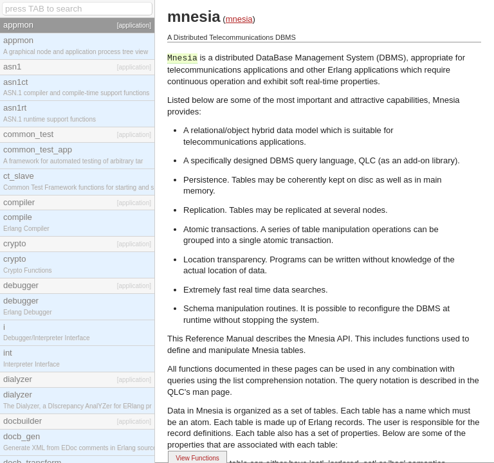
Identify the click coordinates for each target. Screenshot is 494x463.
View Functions (197, 458)
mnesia (239, 19)
